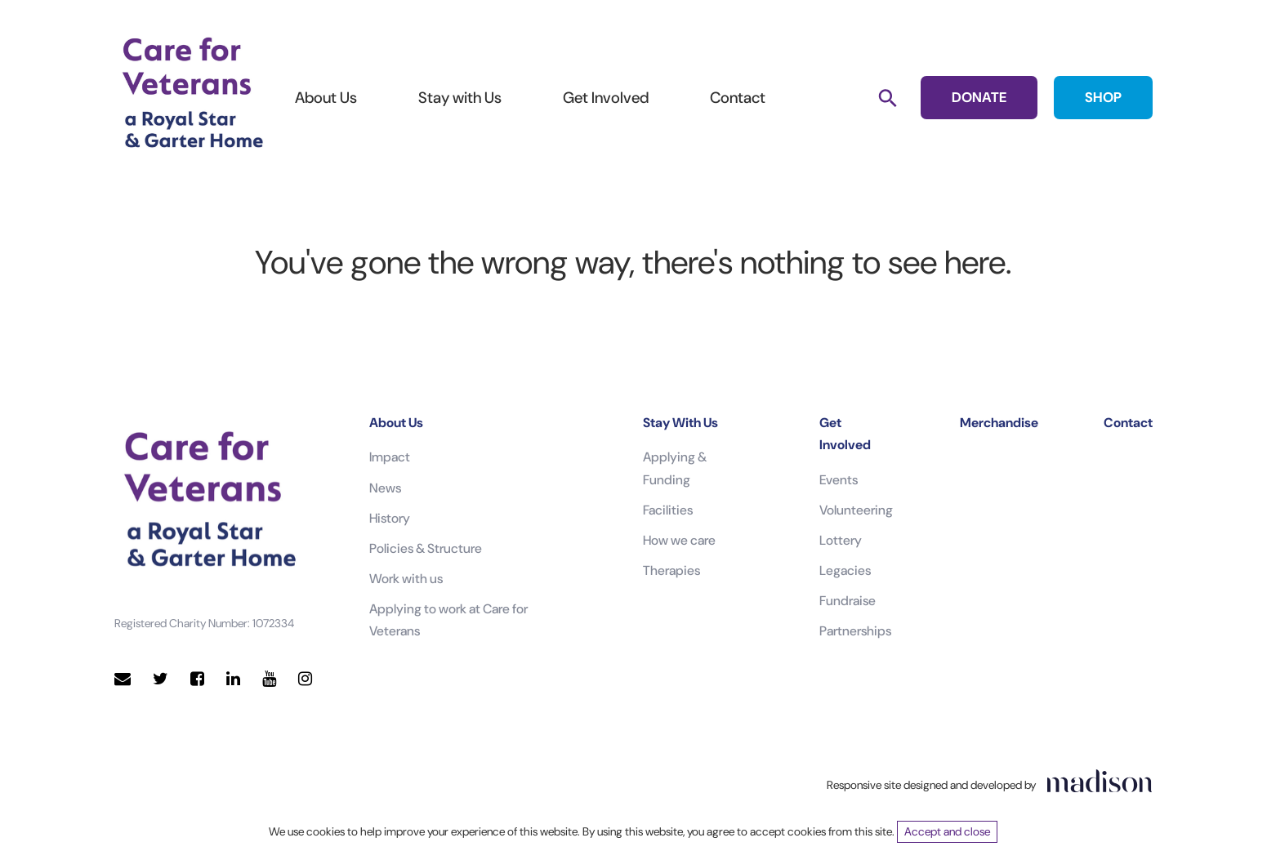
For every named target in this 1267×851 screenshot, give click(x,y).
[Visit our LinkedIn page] (233, 679)
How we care (679, 540)
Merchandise (999, 422)
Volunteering (856, 510)
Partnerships (855, 630)
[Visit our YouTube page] (269, 679)
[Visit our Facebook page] (197, 679)
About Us (326, 97)
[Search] (887, 97)
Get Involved (606, 97)
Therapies (671, 570)
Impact (389, 457)
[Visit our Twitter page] (160, 679)
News (385, 488)
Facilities (668, 510)
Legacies (845, 570)
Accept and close (947, 831)
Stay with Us (460, 97)
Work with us (406, 578)
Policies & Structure (425, 548)
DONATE (979, 97)
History (389, 518)
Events (838, 479)
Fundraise (847, 600)
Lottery (840, 540)
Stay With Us (680, 422)
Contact (737, 97)
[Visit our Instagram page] (305, 679)
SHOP (1103, 97)
